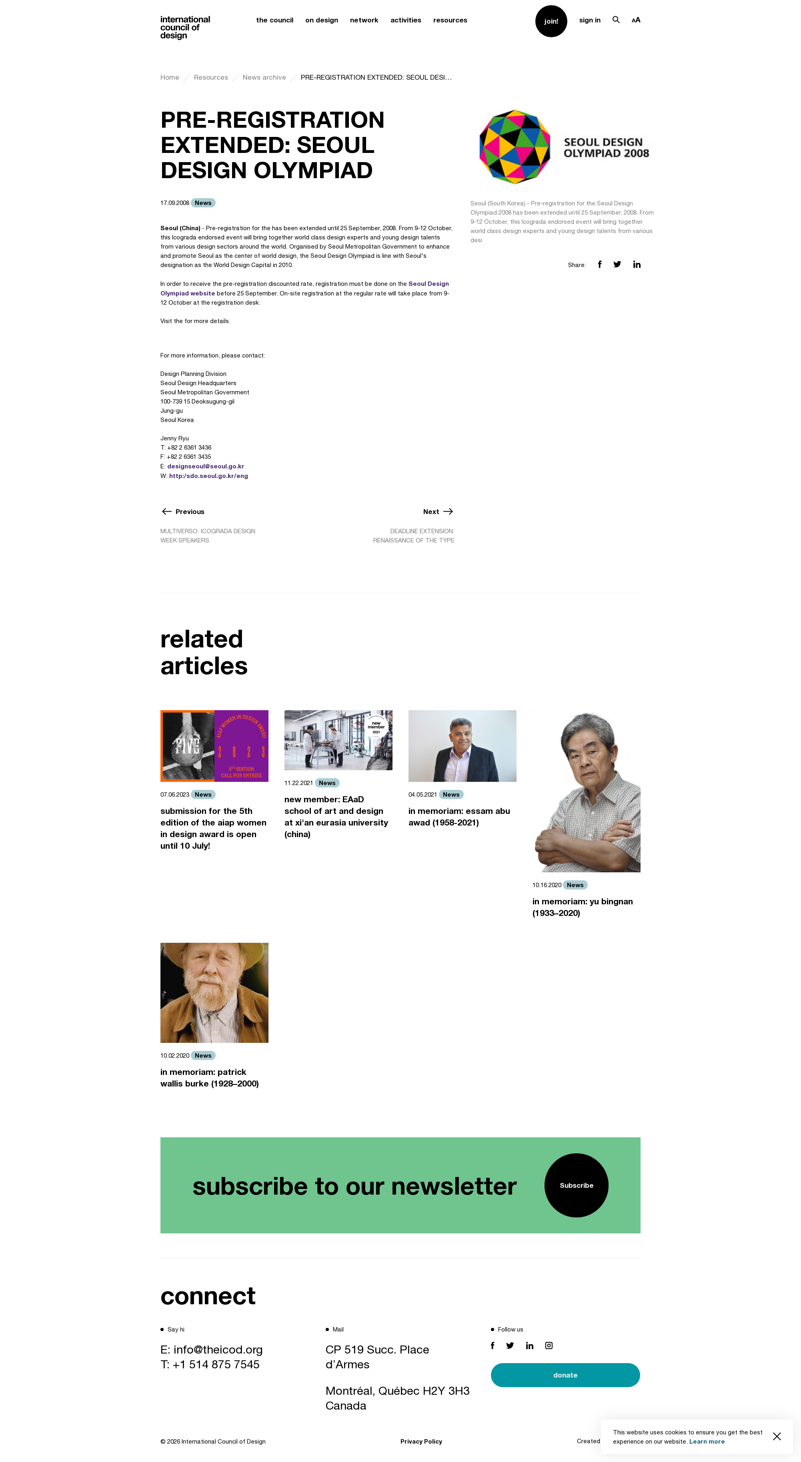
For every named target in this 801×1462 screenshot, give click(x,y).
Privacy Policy (421, 1441)
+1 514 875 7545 (216, 1364)
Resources (211, 77)
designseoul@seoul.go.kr (205, 466)
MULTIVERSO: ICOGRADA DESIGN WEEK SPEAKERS (207, 536)
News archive (264, 77)
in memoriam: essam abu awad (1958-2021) (459, 816)
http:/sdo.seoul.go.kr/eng (208, 475)
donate (565, 1375)
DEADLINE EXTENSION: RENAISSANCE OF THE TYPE (414, 536)
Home (169, 77)
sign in (590, 20)
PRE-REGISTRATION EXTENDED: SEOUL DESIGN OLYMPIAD (378, 77)
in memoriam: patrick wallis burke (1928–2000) (209, 1077)
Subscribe (577, 1185)
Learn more (707, 1441)
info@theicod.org (218, 1349)
